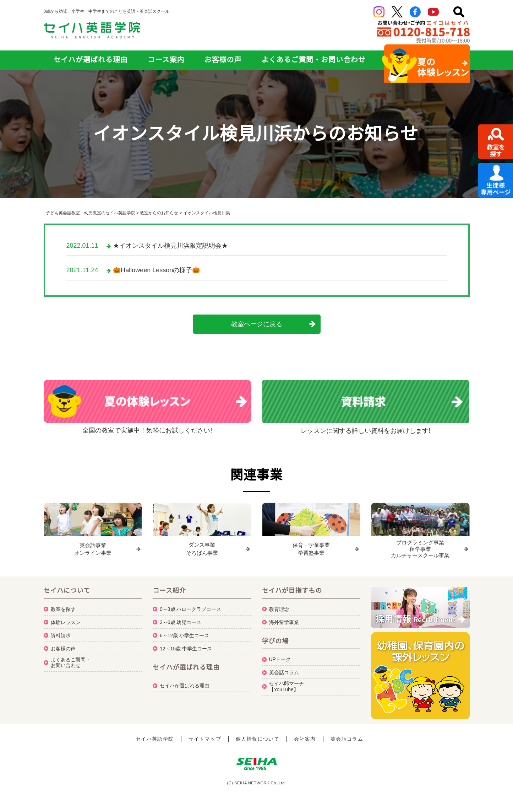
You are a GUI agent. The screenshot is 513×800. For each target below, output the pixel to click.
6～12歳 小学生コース (184, 632)
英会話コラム (284, 669)
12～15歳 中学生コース (186, 645)
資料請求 (61, 632)
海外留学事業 (284, 619)
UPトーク (280, 656)
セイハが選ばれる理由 (91, 60)
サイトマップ (205, 736)
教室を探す (63, 605)
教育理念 (279, 605)
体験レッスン (66, 619)
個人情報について (257, 736)
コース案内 (166, 60)
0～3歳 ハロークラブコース (190, 605)
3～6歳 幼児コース (180, 619)
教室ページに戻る (256, 324)
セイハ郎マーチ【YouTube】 (286, 683)
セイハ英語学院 (155, 736)
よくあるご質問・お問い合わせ (313, 60)
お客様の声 (223, 60)
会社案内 (305, 736)
